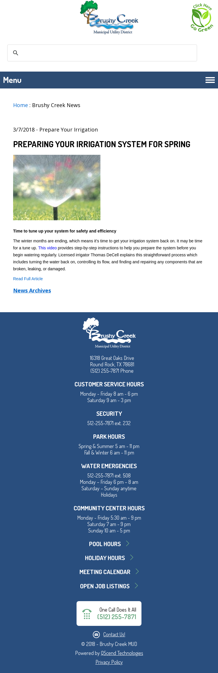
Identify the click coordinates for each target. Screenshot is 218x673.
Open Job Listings (105, 586)
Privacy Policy (109, 662)
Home (20, 105)
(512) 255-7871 (116, 617)
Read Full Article (28, 278)
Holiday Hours (105, 558)
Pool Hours (105, 544)
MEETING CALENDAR (104, 572)
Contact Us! (114, 634)
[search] (101, 53)
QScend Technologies (122, 653)
